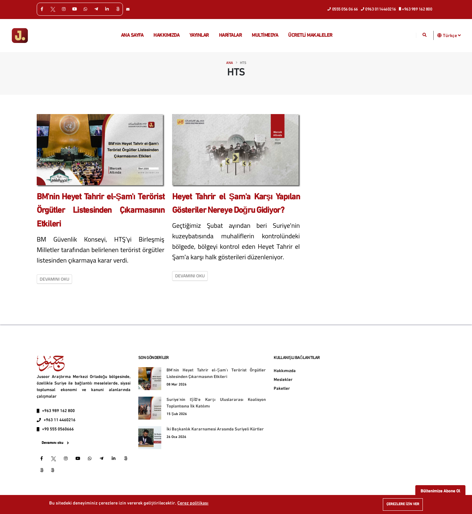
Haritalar (230, 35)
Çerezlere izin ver (402, 504)
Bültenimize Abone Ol (440, 491)
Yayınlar (199, 35)
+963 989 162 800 (415, 8)
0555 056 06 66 (343, 8)
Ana (229, 63)
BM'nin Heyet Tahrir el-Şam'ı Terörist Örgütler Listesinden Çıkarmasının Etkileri (100, 211)
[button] (439, 35)
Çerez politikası (192, 503)
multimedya (265, 35)
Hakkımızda (166, 35)
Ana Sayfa (132, 35)
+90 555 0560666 (58, 429)
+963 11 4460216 (59, 420)
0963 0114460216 (378, 8)
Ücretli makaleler (310, 35)
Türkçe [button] (452, 35)
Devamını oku (54, 279)
